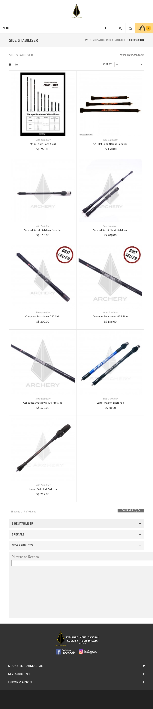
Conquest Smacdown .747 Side (42, 316)
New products (22, 545)
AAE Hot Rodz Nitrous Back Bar (110, 144)
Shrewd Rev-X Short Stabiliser (110, 230)
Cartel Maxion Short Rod (110, 402)
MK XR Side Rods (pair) (43, 144)
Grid (11, 64)
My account (19, 674)
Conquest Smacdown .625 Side (110, 316)
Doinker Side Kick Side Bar (43, 489)
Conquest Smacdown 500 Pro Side (42, 402)
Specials (18, 534)
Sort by (107, 64)
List (16, 64)
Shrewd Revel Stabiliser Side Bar (43, 230)
